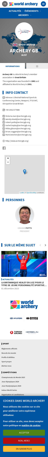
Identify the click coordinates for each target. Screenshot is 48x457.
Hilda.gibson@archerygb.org (18, 128)
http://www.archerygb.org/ (17, 141)
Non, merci (24, 440)
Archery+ (23, 15)
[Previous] (40, 245)
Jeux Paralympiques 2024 (11, 386)
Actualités (15, 10)
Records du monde (9, 353)
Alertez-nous (6, 366)
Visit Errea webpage (32, 318)
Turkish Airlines (16, 332)
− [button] (8, 162)
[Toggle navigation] (43, 3)
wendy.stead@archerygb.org (18, 119)
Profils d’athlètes (8, 357)
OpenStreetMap (31, 192)
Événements (31, 10)
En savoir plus (24, 448)
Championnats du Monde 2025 (13, 377)
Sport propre (7, 361)
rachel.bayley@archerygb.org (18, 125)
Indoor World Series (9, 390)
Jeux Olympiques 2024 (10, 381)
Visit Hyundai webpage (16, 318)
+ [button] (8, 158)
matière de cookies (31, 425)
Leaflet (22, 192)
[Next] (45, 245)
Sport (6, 344)
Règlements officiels (9, 348)
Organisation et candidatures (13, 394)
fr (5, 3)
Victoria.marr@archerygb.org (18, 116)
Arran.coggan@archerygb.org (18, 131)
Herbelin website (32, 332)
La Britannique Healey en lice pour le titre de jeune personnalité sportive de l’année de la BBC (22, 285)
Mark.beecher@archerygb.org (18, 134)
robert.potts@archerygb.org (18, 122)
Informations (13, 66)
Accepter (24, 432)
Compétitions (10, 372)
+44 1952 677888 (13, 109)
